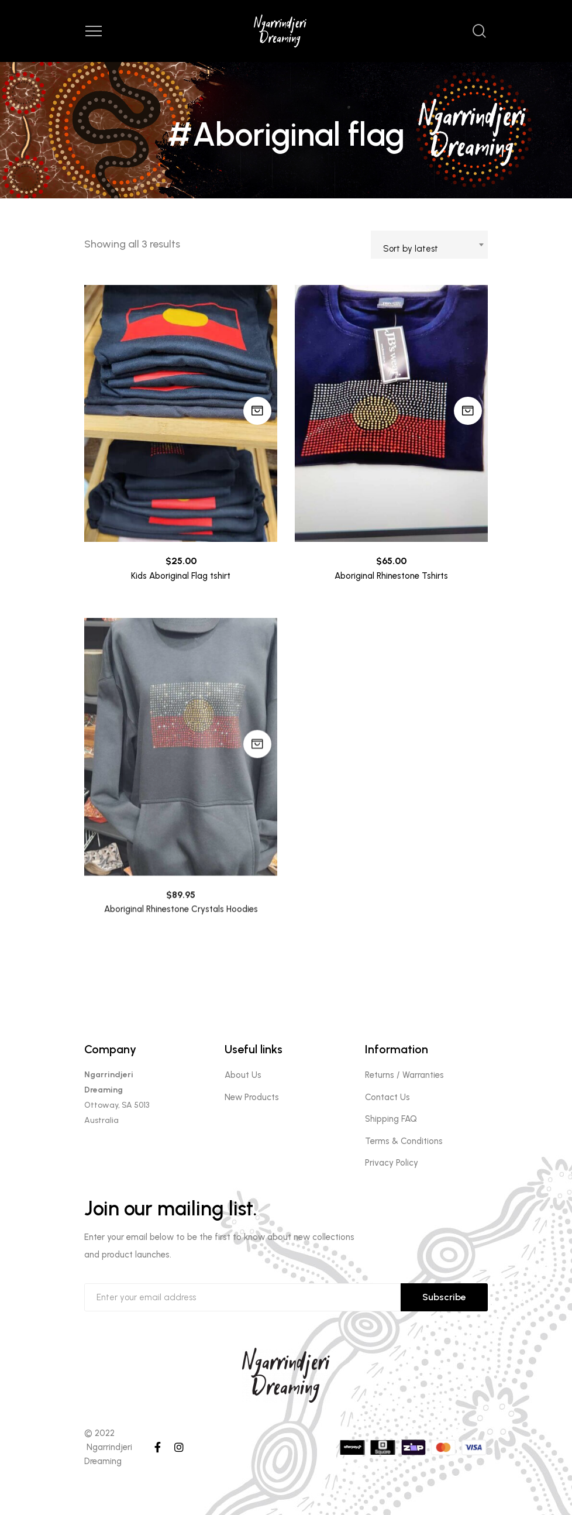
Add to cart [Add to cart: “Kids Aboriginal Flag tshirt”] (257, 411)
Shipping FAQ (391, 1119)
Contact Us (387, 1097)
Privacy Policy (391, 1162)
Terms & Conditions (404, 1141)
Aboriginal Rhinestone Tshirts (391, 576)
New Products (252, 1097)
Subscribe (444, 1297)
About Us (243, 1075)
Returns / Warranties (404, 1075)
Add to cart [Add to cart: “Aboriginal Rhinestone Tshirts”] (468, 411)
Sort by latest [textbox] (410, 248)
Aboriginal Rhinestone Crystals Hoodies (181, 928)
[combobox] (429, 245)
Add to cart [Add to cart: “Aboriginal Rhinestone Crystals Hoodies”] (257, 762)
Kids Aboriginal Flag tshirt (180, 576)
